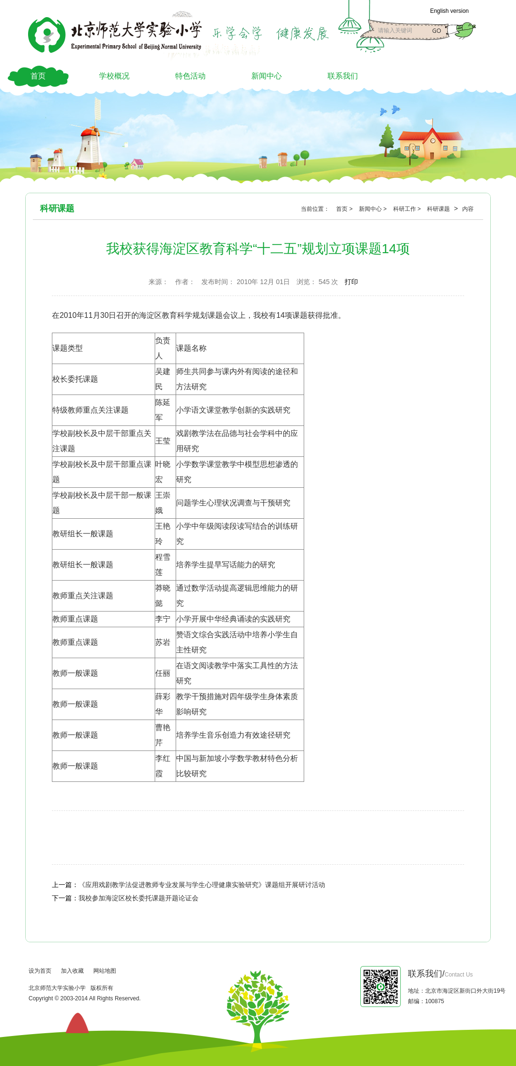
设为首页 (40, 970)
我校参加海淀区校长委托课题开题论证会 (138, 898)
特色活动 (190, 76)
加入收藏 (72, 970)
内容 (468, 209)
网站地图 (104, 970)
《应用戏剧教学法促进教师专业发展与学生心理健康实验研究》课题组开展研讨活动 (202, 884)
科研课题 (439, 209)
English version (449, 11)
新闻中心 (266, 76)
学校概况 (114, 76)
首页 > (345, 209)
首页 (38, 76)
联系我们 (342, 76)
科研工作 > (408, 209)
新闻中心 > (373, 209)
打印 (351, 282)
